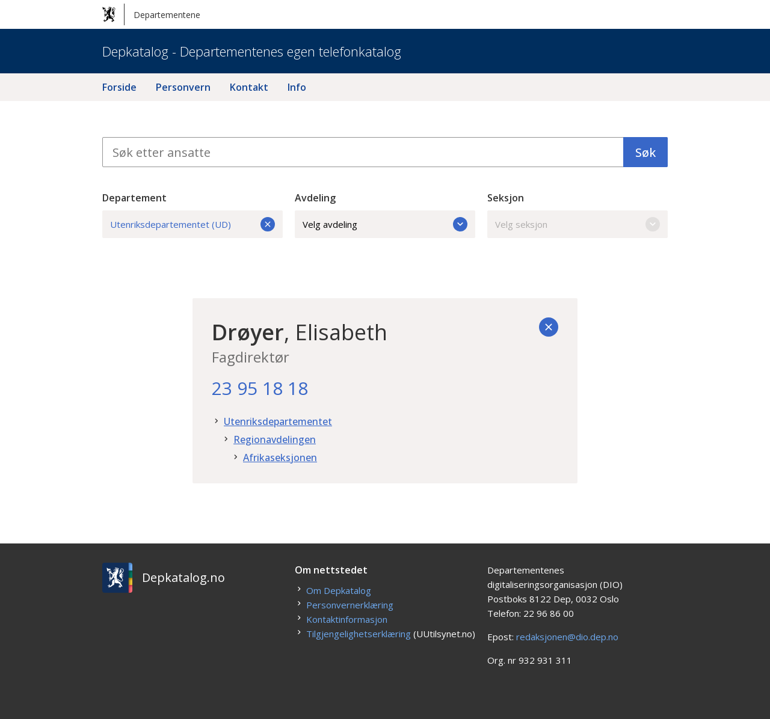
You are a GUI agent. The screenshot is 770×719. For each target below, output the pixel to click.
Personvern (183, 87)
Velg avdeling (385, 224)
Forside (119, 87)
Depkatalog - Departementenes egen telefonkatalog (251, 51)
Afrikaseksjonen (280, 457)
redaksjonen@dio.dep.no (567, 637)
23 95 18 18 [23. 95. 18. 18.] (260, 388)
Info (297, 87)
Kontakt (249, 87)
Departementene (151, 14)
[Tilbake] (548, 327)
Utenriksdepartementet (278, 421)
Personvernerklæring (349, 605)
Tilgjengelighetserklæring (358, 634)
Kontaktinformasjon (346, 619)
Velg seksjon (577, 224)
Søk (645, 152)
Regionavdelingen (274, 439)
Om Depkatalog (338, 590)
